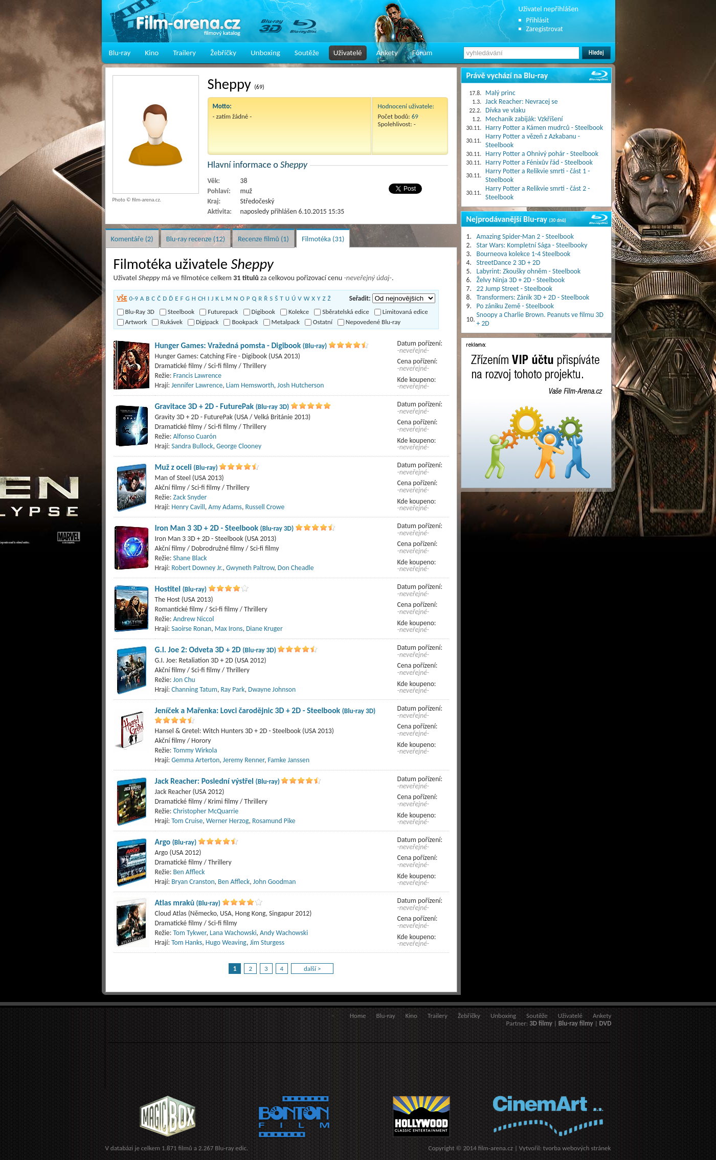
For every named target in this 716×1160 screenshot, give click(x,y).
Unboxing (265, 52)
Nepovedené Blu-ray (369, 322)
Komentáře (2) (132, 238)
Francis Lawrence (197, 375)
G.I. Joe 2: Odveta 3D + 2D (215, 649)
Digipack (203, 322)
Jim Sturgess (267, 942)
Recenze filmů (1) (263, 238)
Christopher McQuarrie (205, 811)
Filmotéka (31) (323, 238)
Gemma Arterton (195, 760)
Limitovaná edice (401, 311)
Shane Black (190, 558)
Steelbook (177, 311)
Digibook (259, 311)
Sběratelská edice (341, 311)
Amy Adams (225, 507)
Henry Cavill (188, 507)
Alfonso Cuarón (194, 436)
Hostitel (181, 589)
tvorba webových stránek (577, 1148)
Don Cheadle (296, 567)
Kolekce (294, 311)
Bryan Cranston (192, 881)
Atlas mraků (188, 902)
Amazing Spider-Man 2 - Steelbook (525, 236)
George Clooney (238, 446)
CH (202, 298)
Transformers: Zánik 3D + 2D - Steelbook (533, 297)
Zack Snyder (190, 497)
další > (312, 968)
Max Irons (229, 628)
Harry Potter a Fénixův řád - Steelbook (539, 162)
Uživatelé (347, 52)
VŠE (122, 298)
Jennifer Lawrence (196, 385)
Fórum (422, 52)
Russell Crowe (264, 507)
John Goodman (274, 881)
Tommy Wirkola (195, 750)
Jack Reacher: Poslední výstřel (217, 781)
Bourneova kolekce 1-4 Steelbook (524, 253)
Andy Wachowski (284, 932)
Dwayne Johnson (272, 689)
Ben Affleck (189, 872)
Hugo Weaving (226, 942)
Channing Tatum (194, 689)
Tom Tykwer (189, 932)
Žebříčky (223, 52)
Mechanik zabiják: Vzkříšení (524, 119)
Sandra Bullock (192, 446)
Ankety (387, 52)
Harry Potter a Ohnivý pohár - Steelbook (541, 153)
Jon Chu (184, 679)
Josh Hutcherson (300, 385)
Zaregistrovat (544, 29)
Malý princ (500, 92)
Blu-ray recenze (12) (195, 238)
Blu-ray (120, 52)
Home (358, 1015)
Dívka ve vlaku (505, 110)
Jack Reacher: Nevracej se (521, 101)
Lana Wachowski (233, 932)
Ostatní (318, 322)
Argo (176, 842)
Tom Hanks (186, 942)
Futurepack (218, 311)
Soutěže (307, 52)
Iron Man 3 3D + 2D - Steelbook (224, 528)
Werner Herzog (227, 820)
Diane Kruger (264, 628)
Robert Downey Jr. (196, 567)
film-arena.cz (495, 1148)
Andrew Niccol (193, 619)
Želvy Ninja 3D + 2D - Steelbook (521, 280)
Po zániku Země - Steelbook (515, 306)
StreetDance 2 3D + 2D (509, 262)
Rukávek (167, 322)
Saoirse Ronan (191, 628)
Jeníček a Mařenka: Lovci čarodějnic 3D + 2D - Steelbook (265, 710)
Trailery (184, 52)
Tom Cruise (187, 820)
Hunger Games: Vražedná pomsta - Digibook (241, 345)
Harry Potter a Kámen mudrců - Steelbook (544, 127)
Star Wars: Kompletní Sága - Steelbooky (532, 245)
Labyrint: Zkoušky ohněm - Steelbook (529, 271)
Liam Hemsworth (250, 385)
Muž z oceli (186, 467)
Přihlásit (537, 20)
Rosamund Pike (273, 820)
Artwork (132, 322)
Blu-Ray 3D (135, 311)
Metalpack (281, 322)
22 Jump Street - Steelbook (515, 288)
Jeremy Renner (243, 760)
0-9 (133, 298)
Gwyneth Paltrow (250, 567)
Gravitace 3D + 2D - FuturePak (222, 406)
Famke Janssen (288, 760)
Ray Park (232, 689)
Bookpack (240, 322)
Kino (152, 52)
